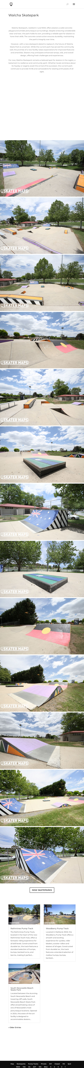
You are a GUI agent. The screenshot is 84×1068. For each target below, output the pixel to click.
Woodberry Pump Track (57, 928)
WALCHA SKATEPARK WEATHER (42, 132)
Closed (57, 1064)
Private (43, 1064)
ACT (34, 1067)
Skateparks (21, 1064)
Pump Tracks (33, 1064)
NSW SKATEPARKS (42, 890)
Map (12, 1064)
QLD (69, 1064)
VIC (63, 1064)
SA (29, 1067)
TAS (24, 1067)
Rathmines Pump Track (22, 928)
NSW (18, 1067)
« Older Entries (14, 1027)
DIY (50, 1064)
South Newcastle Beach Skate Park (22, 989)
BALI (46, 1067)
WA (40, 1067)
